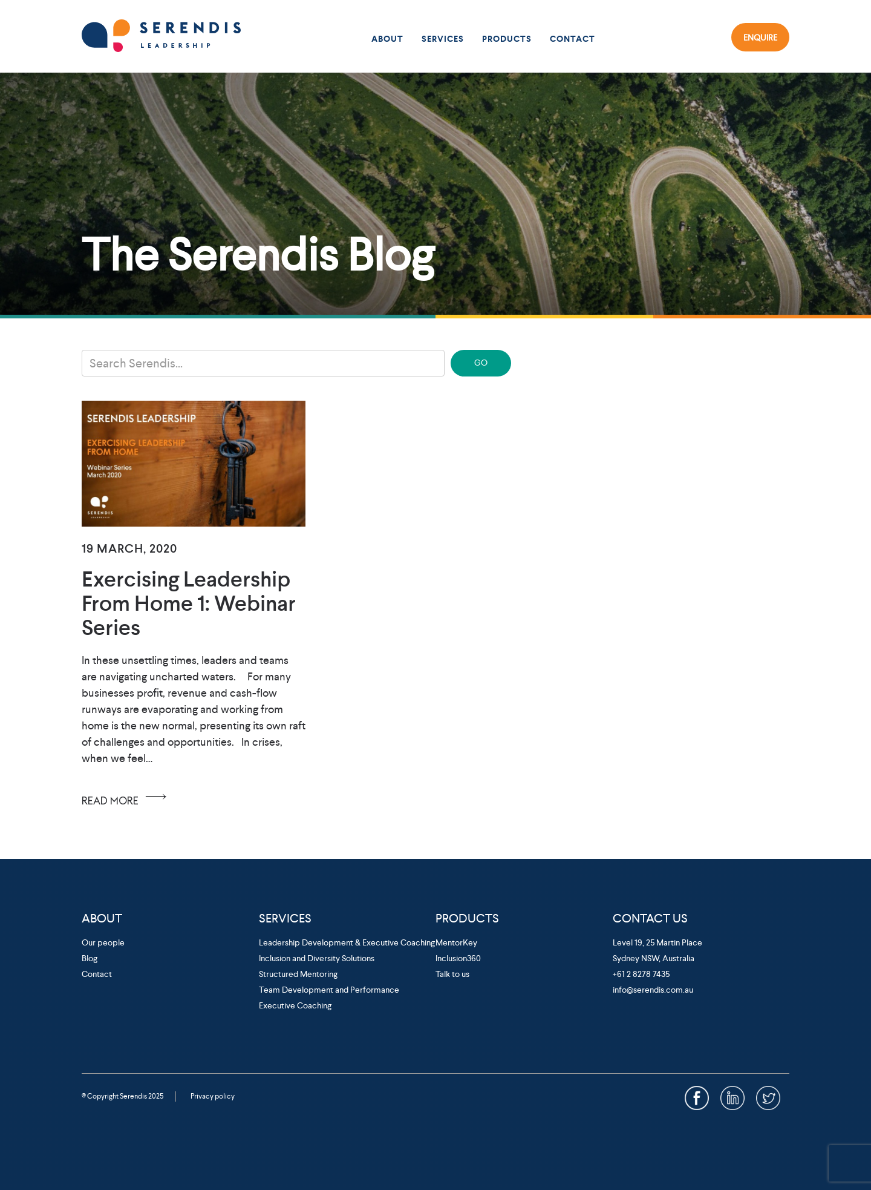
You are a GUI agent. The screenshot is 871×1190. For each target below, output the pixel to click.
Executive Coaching (295, 1005)
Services (443, 39)
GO (481, 362)
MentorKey (456, 942)
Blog (89, 958)
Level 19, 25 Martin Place (657, 942)
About (387, 39)
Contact (572, 39)
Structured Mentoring (298, 973)
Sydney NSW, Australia (653, 958)
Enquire (760, 36)
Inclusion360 (458, 958)
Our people (103, 942)
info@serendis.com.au (653, 989)
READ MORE (126, 796)
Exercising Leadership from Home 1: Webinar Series (189, 603)
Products (507, 39)
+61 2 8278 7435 (641, 973)
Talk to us (452, 973)
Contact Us (650, 918)
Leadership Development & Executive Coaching (347, 942)
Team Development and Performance (329, 989)
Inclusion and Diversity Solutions (316, 958)
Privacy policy (213, 1096)
